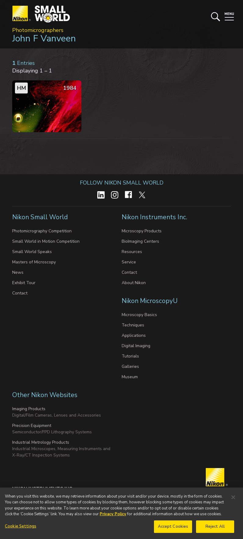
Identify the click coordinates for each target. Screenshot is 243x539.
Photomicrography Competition (42, 231)
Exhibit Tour (23, 283)
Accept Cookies (173, 529)
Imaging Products (28, 409)
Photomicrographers (37, 30)
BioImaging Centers (140, 241)
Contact (19, 293)
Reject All (215, 529)
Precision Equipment (31, 425)
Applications (134, 335)
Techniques (133, 325)
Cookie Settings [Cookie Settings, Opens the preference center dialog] (20, 528)
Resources (132, 252)
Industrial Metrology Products (40, 442)
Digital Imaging (136, 346)
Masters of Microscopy (34, 262)
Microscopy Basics (139, 315)
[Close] (233, 499)
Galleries (130, 366)
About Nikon (134, 283)
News (17, 272)
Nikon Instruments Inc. (155, 217)
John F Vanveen (44, 38)
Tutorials (130, 356)
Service (129, 262)
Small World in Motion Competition (46, 241)
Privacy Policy (113, 516)
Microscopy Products (142, 231)
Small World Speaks (32, 252)
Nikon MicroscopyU (149, 301)
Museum (130, 377)
